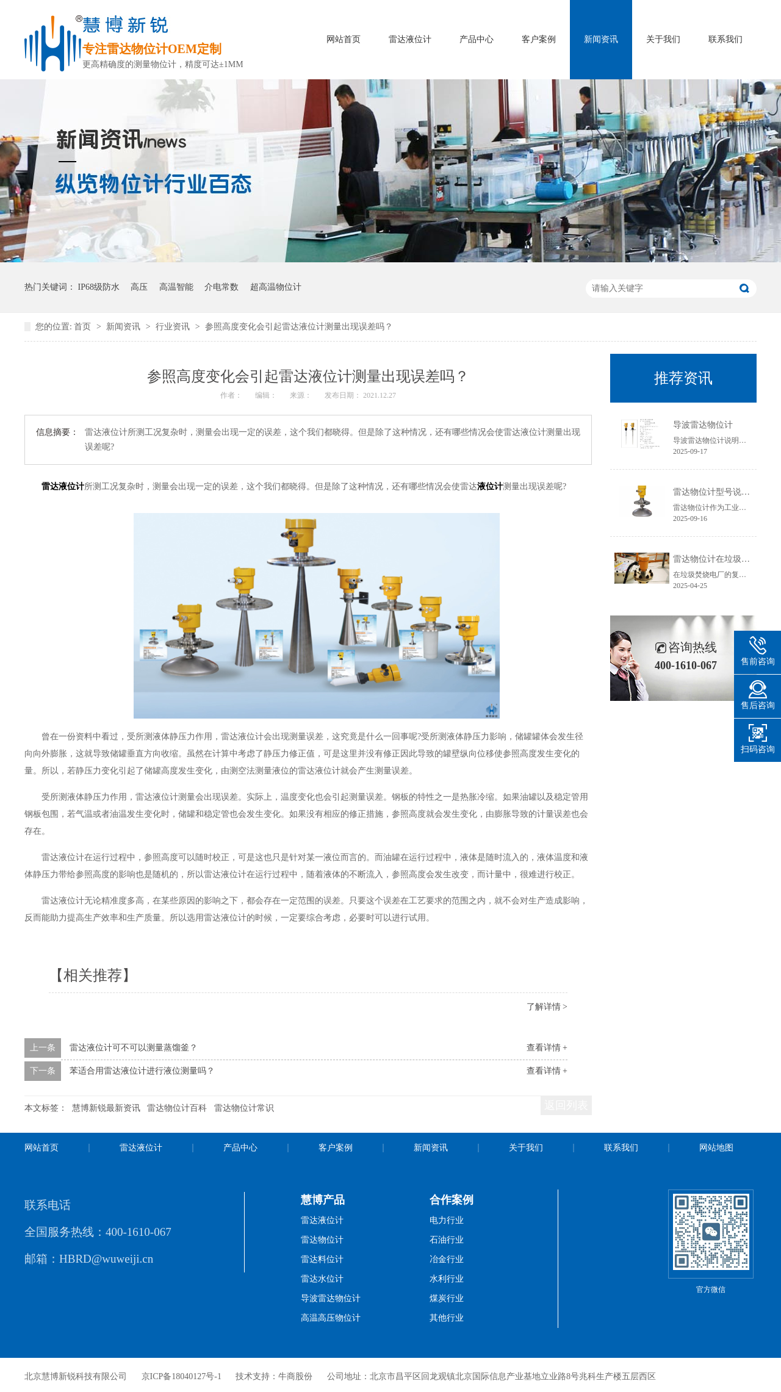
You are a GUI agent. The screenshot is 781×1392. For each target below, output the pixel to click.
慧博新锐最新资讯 (106, 1108)
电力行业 (447, 1220)
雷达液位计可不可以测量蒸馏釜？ (134, 1047)
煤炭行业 (447, 1298)
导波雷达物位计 (703, 424)
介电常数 (221, 287)
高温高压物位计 (331, 1317)
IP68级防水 (99, 287)
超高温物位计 (275, 287)
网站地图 (716, 1147)
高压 (139, 287)
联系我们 (725, 39)
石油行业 (447, 1239)
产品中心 (476, 39)
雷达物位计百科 (177, 1108)
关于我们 (663, 39)
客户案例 (539, 39)
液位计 (490, 486)
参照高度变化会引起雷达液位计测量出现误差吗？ (299, 326)
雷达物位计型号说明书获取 (724, 492)
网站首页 (343, 39)
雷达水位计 (322, 1278)
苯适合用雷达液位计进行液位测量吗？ (142, 1070)
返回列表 (566, 1105)
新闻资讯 (601, 39)
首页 (83, 326)
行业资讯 (174, 326)
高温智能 (176, 287)
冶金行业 (447, 1259)
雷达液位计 (410, 39)
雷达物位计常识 (244, 1108)
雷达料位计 (322, 1259)
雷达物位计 (322, 1239)
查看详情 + (547, 1047)
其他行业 (447, 1317)
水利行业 (447, 1278)
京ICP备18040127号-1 (181, 1376)
